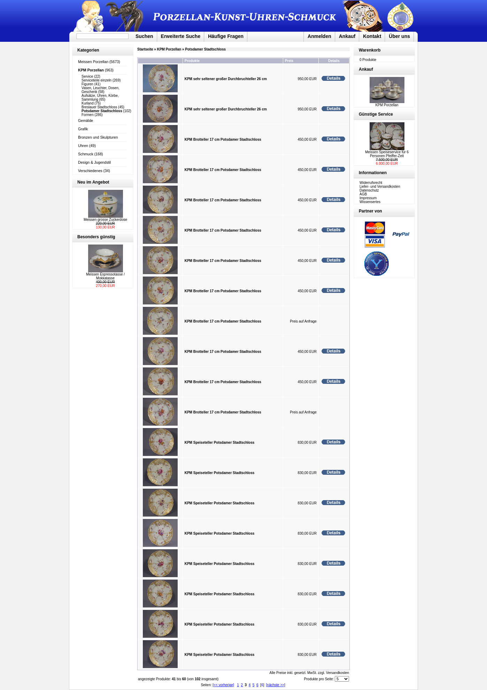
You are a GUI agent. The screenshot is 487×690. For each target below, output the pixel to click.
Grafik (83, 129)
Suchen (144, 36)
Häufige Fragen (226, 36)
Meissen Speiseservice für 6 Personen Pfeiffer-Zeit (387, 154)
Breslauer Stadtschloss (99, 107)
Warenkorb (369, 50)
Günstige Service (376, 114)
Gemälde (85, 120)
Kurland (87, 103)
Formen (87, 115)
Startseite (145, 49)
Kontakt (372, 36)
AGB (363, 194)
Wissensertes (370, 202)
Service (87, 76)
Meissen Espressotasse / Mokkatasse (105, 276)
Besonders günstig (96, 236)
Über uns (399, 36)
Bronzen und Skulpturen (98, 137)
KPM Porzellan (169, 49)
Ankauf (347, 36)
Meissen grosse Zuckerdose (105, 220)
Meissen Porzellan (93, 62)
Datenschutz (369, 190)
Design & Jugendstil (94, 162)
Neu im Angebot (93, 182)
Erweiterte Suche (181, 36)
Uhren (83, 146)
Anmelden (319, 36)
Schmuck (85, 154)
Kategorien (88, 50)
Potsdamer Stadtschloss (205, 49)
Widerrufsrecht (371, 183)
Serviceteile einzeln (96, 80)
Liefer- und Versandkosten (380, 186)
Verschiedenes (90, 171)
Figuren (87, 84)
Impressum (368, 198)
